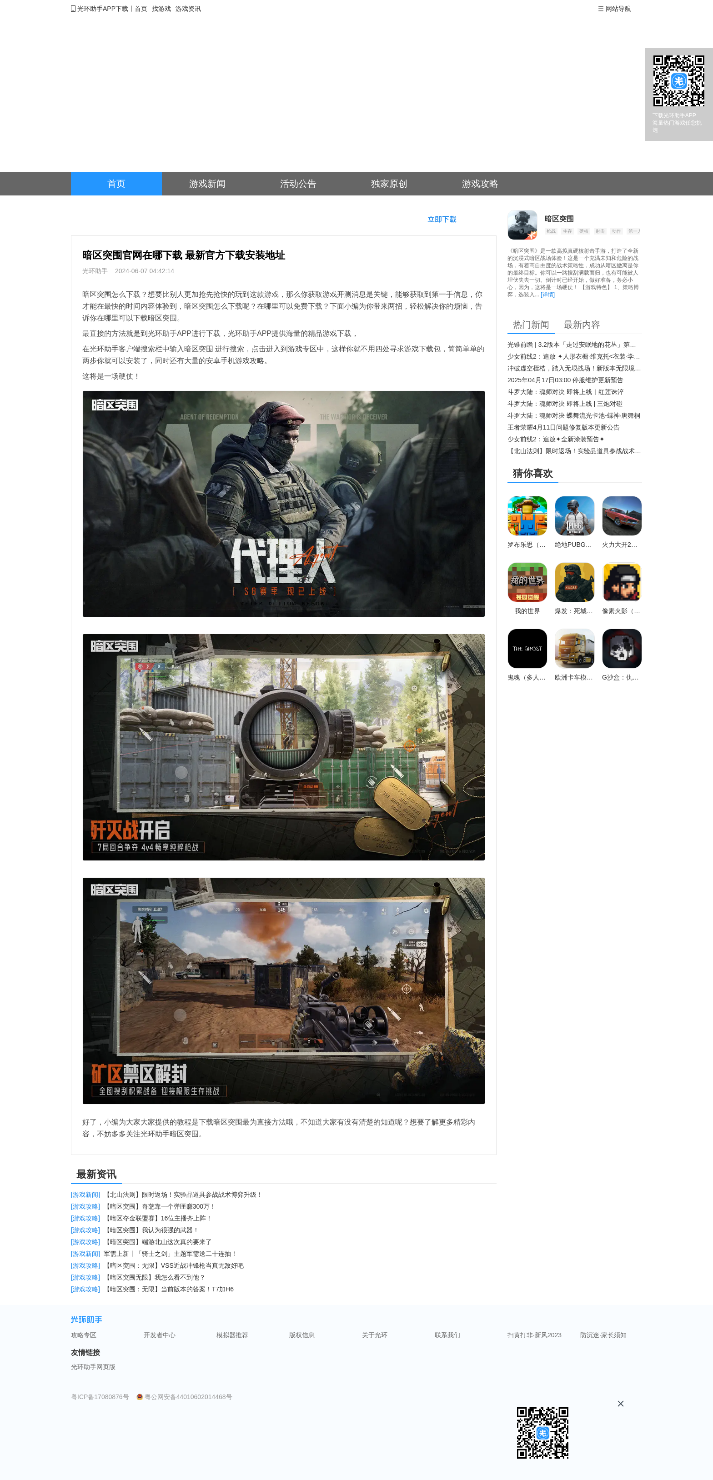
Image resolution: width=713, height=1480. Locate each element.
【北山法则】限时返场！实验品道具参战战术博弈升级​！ (574, 451)
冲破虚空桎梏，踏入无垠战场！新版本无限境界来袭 (574, 368)
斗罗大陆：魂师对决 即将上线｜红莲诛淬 (565, 392)
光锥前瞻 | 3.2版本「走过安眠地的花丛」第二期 (574, 344)
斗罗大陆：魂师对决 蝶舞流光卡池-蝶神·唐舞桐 (573, 415)
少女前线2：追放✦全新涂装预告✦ (556, 439)
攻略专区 (83, 1335)
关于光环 (374, 1335)
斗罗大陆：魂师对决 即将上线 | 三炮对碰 (565, 403)
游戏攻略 (480, 184)
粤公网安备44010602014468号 (188, 1397)
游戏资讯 (188, 8)
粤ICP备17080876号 (100, 1397)
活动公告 (298, 184)
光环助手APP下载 (102, 8)
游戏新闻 (207, 184)
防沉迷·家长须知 (603, 1335)
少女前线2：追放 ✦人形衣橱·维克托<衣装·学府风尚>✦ (574, 356)
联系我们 (447, 1335)
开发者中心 (160, 1335)
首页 (141, 8)
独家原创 (389, 184)
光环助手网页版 (93, 1367)
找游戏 (161, 8)
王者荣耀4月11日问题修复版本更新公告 (563, 427)
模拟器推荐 (232, 1335)
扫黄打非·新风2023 (534, 1335)
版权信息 (302, 1335)
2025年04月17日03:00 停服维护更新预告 (565, 380)
